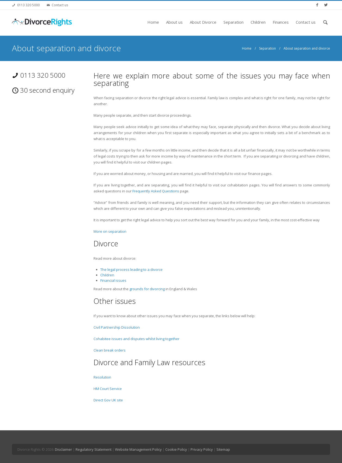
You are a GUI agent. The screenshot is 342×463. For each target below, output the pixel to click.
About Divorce (203, 22)
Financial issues (113, 280)
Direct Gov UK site (108, 400)
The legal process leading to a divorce (131, 269)
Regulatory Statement (93, 449)
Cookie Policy (176, 449)
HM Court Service (108, 388)
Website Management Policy (138, 449)
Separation (233, 22)
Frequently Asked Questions (155, 191)
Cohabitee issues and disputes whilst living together (136, 338)
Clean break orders (110, 350)
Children (258, 22)
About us (174, 22)
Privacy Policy (202, 449)
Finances (281, 22)
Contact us (60, 5)
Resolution (102, 377)
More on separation (110, 231)
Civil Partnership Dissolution (117, 327)
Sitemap (223, 449)
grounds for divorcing (147, 288)
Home (153, 22)
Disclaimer (63, 449)
